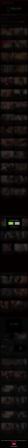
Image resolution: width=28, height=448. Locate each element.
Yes (11, 223)
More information (14, 446)
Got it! (14, 443)
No (17, 223)
